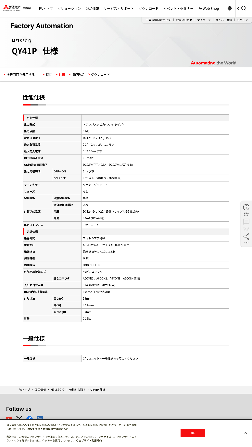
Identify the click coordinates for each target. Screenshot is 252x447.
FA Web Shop (208, 8)
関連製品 (78, 74)
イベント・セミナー (178, 8)
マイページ (204, 20)
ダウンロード (149, 8)
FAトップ (46, 8)
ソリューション (69, 8)
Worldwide (229, 8)
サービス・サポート (119, 8)
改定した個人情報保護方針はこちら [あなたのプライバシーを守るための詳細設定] (48, 429)
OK (193, 433)
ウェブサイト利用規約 (89, 440)
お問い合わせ (184, 20)
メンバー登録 (224, 20)
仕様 (62, 74)
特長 (49, 74)
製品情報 (92, 8)
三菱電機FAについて (158, 20)
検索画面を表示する (20, 74)
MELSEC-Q (57, 389)
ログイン (242, 20)
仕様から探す (77, 389)
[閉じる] (245, 432)
